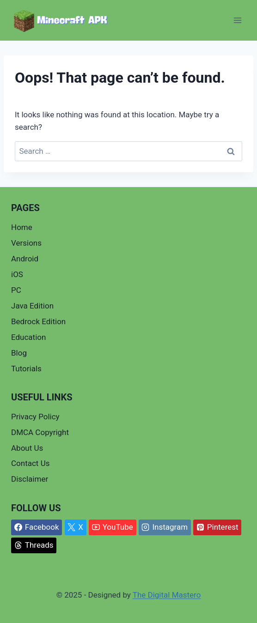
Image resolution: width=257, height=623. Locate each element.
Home (21, 227)
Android (24, 258)
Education (28, 337)
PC (16, 290)
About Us (27, 448)
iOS (17, 274)
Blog (19, 352)
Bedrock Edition (38, 321)
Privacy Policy (35, 416)
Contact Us (30, 463)
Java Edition (32, 305)
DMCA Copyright (40, 432)
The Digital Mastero (167, 594)
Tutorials (26, 368)
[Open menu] (237, 20)
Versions (26, 243)
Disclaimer (29, 479)
